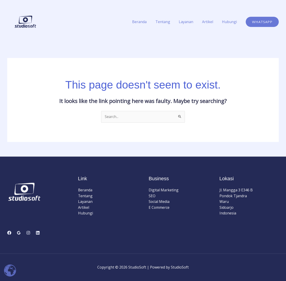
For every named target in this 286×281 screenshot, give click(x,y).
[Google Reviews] (19, 233)
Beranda (146, 21)
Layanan (190, 21)
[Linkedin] (38, 233)
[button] (262, 22)
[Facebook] (9, 233)
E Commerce (159, 207)
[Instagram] (28, 233)
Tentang (168, 21)
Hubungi (230, 21)
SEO (152, 195)
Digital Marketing (164, 189)
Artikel (209, 21)
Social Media (159, 201)
